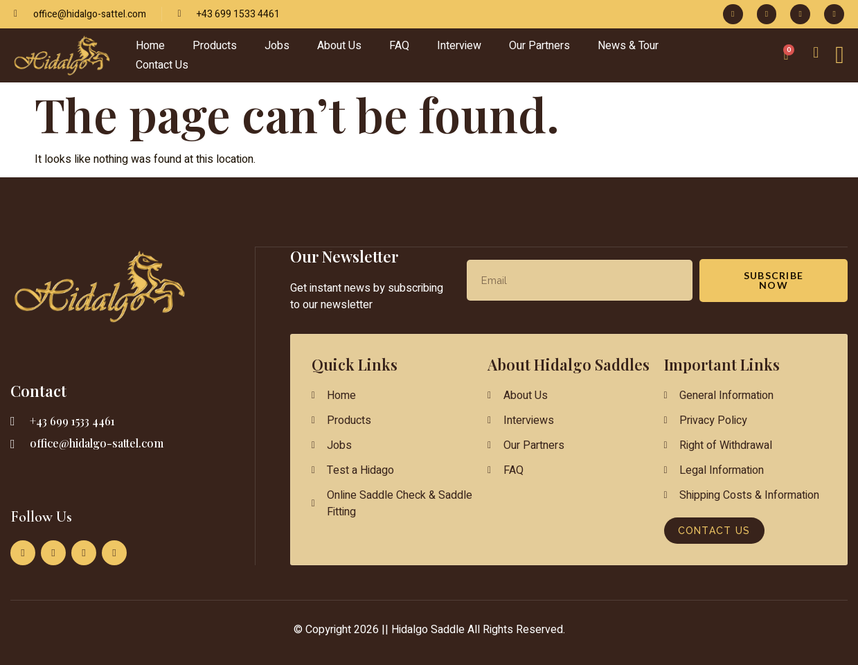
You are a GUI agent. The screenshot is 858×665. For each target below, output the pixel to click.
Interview (459, 45)
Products (215, 45)
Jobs (277, 45)
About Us (339, 45)
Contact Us (162, 65)
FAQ (399, 45)
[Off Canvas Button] (839, 55)
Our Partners (539, 45)
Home (150, 45)
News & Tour (628, 45)
